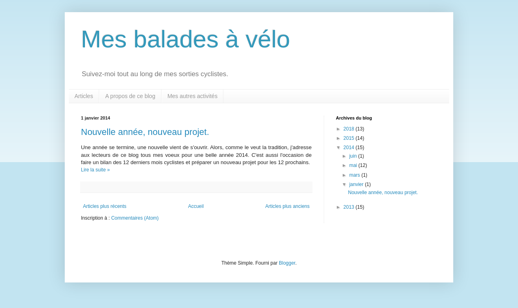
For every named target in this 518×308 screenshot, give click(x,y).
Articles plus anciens (287, 206)
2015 (350, 138)
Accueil (196, 206)
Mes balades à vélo (185, 39)
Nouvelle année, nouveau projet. (145, 132)
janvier (357, 184)
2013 (350, 207)
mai (354, 165)
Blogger (287, 263)
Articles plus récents (104, 206)
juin (353, 156)
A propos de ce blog (130, 96)
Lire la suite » (95, 170)
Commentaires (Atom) (135, 218)
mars (355, 175)
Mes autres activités (193, 96)
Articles (83, 96)
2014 (350, 147)
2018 (350, 129)
